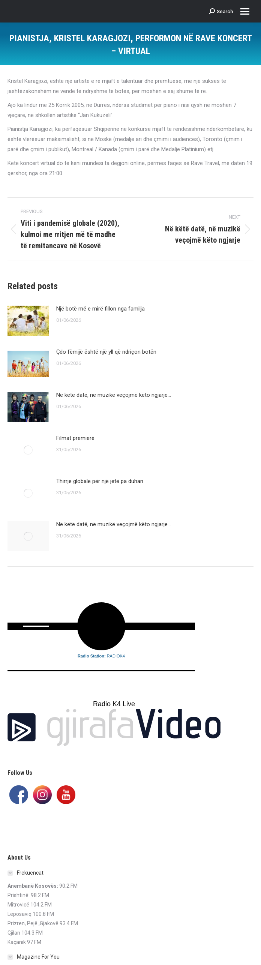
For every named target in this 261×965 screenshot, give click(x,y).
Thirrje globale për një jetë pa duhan (99, 481)
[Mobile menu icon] (244, 11)
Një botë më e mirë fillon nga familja (100, 308)
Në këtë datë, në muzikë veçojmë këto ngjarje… (113, 395)
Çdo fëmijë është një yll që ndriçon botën (106, 351)
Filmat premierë (75, 438)
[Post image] (28, 321)
